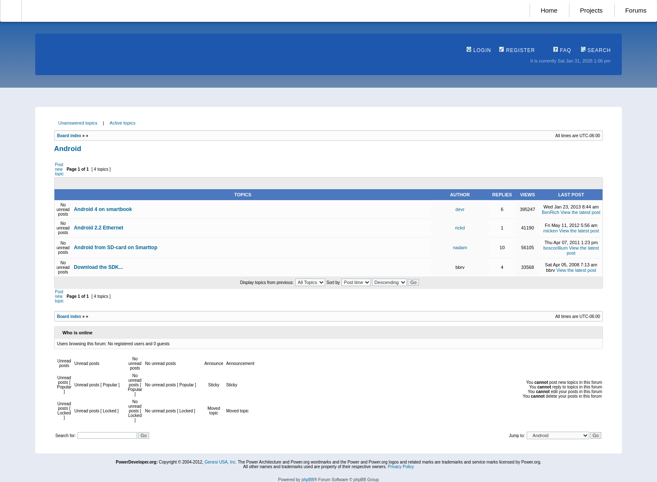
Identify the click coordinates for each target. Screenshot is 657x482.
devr (459, 209)
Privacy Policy (401, 466)
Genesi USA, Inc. (220, 462)
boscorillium (555, 247)
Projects (591, 10)
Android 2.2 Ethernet (98, 228)
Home (549, 10)
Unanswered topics (78, 122)
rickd (460, 227)
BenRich (550, 212)
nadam (460, 247)
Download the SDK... (98, 267)
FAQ (562, 50)
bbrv (459, 267)
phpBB (307, 479)
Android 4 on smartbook (103, 209)
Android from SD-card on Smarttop (115, 247)
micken (550, 230)
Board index (69, 135)
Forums (636, 10)
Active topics (123, 122)
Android (67, 149)
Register (517, 50)
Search (596, 50)
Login (478, 50)
